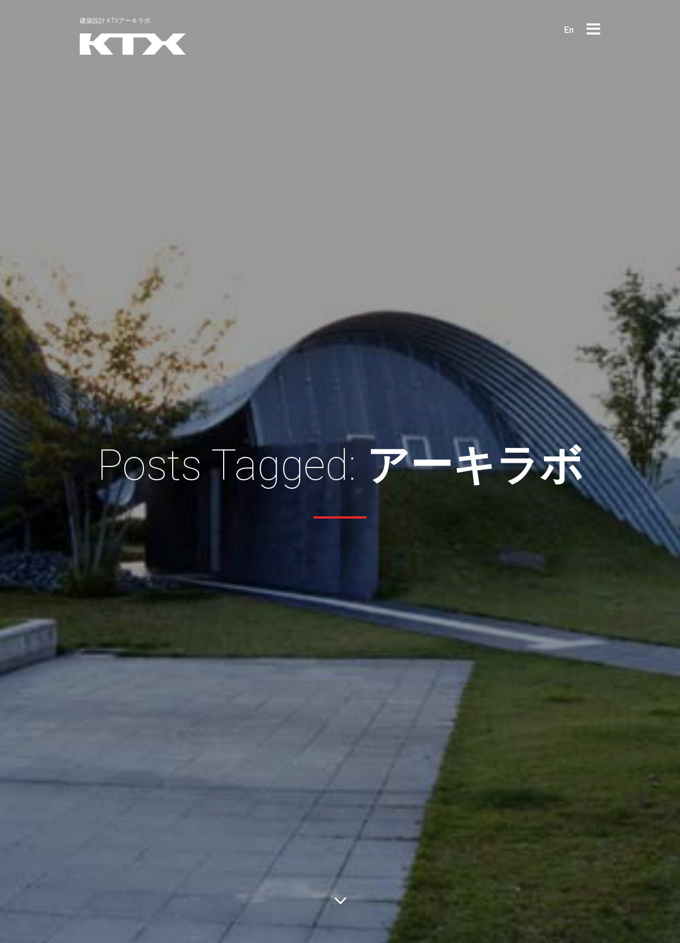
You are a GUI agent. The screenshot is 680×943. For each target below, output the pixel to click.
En (569, 30)
